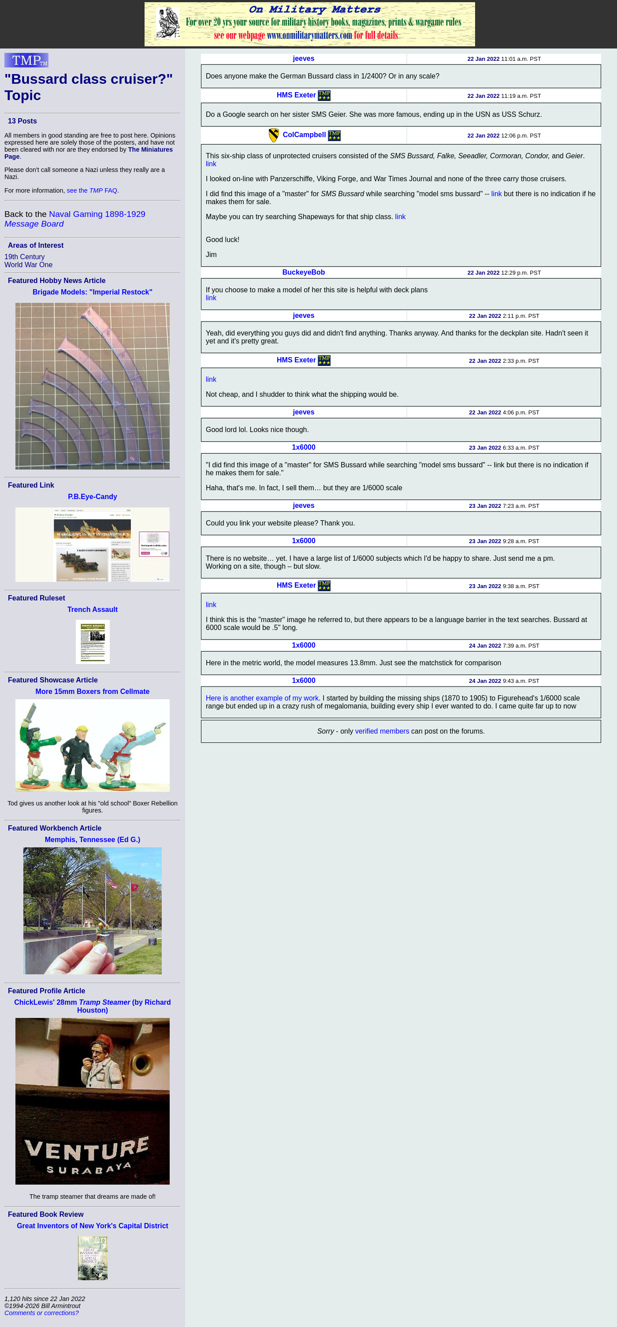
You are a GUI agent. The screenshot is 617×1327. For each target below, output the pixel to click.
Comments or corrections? (41, 1312)
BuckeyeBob (303, 272)
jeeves (304, 58)
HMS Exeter (296, 95)
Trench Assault (92, 609)
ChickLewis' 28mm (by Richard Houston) (92, 1006)
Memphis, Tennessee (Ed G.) (93, 839)
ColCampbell (304, 134)
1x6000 (303, 447)
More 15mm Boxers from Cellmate (93, 691)
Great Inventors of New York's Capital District (92, 1226)
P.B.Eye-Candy (92, 496)
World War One (28, 264)
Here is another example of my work (262, 698)
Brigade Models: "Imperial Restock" (92, 292)
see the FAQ (92, 190)
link (211, 164)
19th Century (24, 257)
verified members (382, 731)
